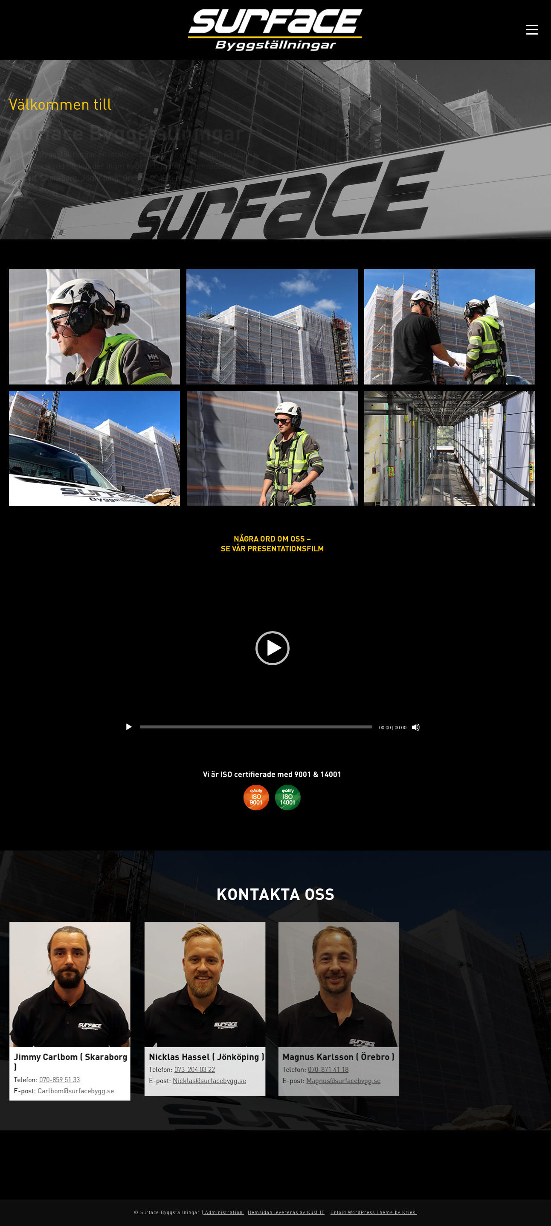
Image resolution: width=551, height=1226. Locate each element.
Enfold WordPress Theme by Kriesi (374, 1212)
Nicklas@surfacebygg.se (202, 1080)
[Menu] (529, 30)
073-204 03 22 (187, 1069)
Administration (223, 1212)
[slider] (256, 726)
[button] (272, 648)
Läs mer (33, 196)
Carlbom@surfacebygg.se (72, 1090)
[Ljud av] (416, 727)
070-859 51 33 (56, 1079)
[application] (272, 648)
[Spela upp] (129, 727)
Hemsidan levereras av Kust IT (286, 1212)
